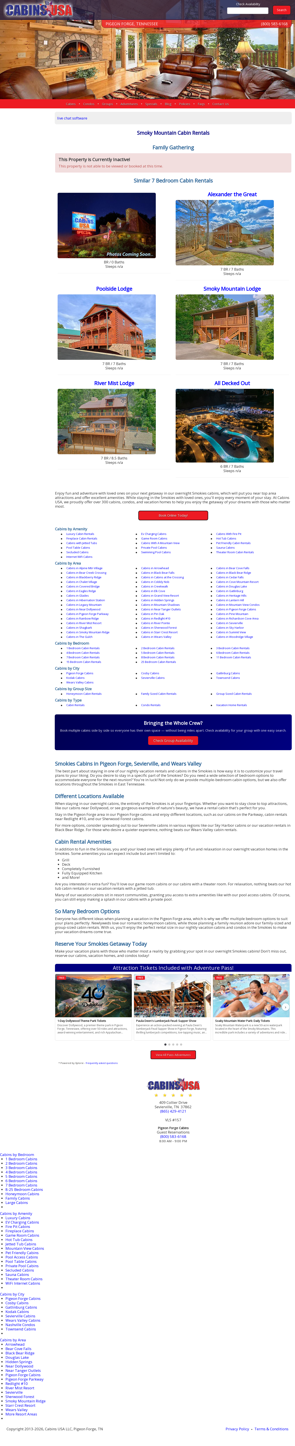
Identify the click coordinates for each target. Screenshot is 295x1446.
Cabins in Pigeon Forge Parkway (87, 614)
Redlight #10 (16, 1383)
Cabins (71, 104)
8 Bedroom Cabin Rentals (158, 657)
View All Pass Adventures (173, 1055)
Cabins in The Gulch (79, 637)
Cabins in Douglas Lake (231, 586)
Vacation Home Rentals (231, 705)
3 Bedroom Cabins (21, 1167)
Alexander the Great (232, 194)
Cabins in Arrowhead (155, 568)
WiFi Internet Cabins (22, 1283)
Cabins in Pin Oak (152, 614)
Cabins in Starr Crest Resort (159, 632)
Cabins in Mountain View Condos (238, 605)
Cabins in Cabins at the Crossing (162, 577)
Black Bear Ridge (19, 1353)
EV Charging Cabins (22, 1222)
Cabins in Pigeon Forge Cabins (236, 609)
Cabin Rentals (75, 705)
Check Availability (248, 4)
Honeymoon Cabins (22, 1193)
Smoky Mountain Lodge (232, 288)
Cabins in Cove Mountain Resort (237, 582)
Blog (168, 104)
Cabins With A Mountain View (160, 543)
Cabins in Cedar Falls (230, 577)
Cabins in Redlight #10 (155, 618)
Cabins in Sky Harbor (230, 628)
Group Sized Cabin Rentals (234, 694)
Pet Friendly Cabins (22, 1252)
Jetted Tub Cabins (20, 1243)
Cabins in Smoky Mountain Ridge (88, 632)
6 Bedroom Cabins (21, 1180)
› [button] (285, 1007)
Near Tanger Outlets (23, 1370)
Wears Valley (16, 1409)
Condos (88, 104)
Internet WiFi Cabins (79, 557)
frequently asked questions (102, 1063)
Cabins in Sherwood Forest (159, 628)
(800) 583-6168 (274, 23)
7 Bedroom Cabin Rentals (83, 657)
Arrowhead (15, 1344)
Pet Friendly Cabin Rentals (233, 543)
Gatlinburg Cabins (228, 673)
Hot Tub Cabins (226, 538)
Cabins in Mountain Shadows (160, 605)
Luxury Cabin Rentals (80, 534)
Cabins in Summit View (231, 632)
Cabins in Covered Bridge (83, 586)
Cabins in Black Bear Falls (158, 573)
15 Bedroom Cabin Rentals (83, 662)
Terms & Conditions (271, 1428)
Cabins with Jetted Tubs (81, 543)
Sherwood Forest (19, 1396)
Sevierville (14, 1392)
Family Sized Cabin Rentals (159, 694)
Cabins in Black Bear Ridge (233, 573)
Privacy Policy (237, 1428)
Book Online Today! (173, 515)
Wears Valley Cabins (80, 682)
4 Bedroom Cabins (21, 1172)
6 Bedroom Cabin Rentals (233, 653)
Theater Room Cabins (24, 1278)
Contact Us (220, 104)
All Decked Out (232, 383)
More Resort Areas (21, 1414)
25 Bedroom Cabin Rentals (158, 662)
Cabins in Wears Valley (156, 637)
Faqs (201, 104)
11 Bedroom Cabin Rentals (233, 657)
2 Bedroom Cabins (21, 1163)
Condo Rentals (151, 705)
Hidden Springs (18, 1361)
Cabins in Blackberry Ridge (83, 577)
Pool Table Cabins (78, 548)
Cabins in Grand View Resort (160, 596)
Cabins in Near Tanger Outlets (161, 609)
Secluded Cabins (77, 552)
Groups (107, 104)
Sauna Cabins (225, 548)
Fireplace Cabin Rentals (81, 538)
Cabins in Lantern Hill (230, 600)
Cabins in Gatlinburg (229, 591)
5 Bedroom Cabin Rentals (158, 653)
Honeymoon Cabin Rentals (84, 694)
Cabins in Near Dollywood (83, 609)
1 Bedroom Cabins (21, 1158)
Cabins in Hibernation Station (85, 600)
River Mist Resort (19, 1387)
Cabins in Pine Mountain (232, 614)
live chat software (72, 118)
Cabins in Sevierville (229, 623)
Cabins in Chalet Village (81, 582)
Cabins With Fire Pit (228, 534)
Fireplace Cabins (19, 1230)
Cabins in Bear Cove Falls (232, 568)
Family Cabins (17, 1198)
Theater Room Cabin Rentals (235, 552)
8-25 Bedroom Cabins (24, 1189)
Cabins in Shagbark (79, 628)
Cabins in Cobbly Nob (155, 582)
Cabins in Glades (77, 596)
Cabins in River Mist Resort (83, 623)
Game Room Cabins (154, 538)
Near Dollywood (19, 1366)
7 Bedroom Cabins (21, 1185)
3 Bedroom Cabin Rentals (233, 648)
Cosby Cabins (150, 673)
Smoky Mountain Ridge (25, 1400)
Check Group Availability (173, 740)
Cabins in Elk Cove (153, 591)
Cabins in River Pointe (155, 623)
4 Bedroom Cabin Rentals (83, 653)
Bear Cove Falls (18, 1348)
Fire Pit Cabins (17, 1226)
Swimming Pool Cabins (156, 552)
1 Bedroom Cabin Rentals (83, 648)
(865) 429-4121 (173, 1111)
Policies (184, 104)
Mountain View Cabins (24, 1248)
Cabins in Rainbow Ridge (82, 618)
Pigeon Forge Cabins (79, 673)
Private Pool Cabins (154, 548)
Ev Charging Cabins (153, 534)
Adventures (129, 104)
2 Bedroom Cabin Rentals (158, 648)
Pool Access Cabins (21, 1257)
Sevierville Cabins (153, 678)
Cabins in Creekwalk (154, 586)
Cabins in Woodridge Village (234, 637)
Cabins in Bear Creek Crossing (86, 573)
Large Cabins (16, 1202)
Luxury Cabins (17, 1217)
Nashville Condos (20, 1324)
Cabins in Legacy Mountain (84, 605)
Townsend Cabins (228, 678)
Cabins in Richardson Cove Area (237, 618)
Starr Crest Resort (20, 1405)
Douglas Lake (17, 1357)
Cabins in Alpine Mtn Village (84, 568)
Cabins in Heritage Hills (231, 596)
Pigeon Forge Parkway (24, 1379)
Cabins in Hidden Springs (157, 600)
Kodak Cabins (75, 678)
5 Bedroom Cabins (21, 1176)
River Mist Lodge (114, 383)
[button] (165, 1044)
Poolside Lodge (114, 288)
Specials (151, 104)
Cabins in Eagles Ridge (81, 591)
